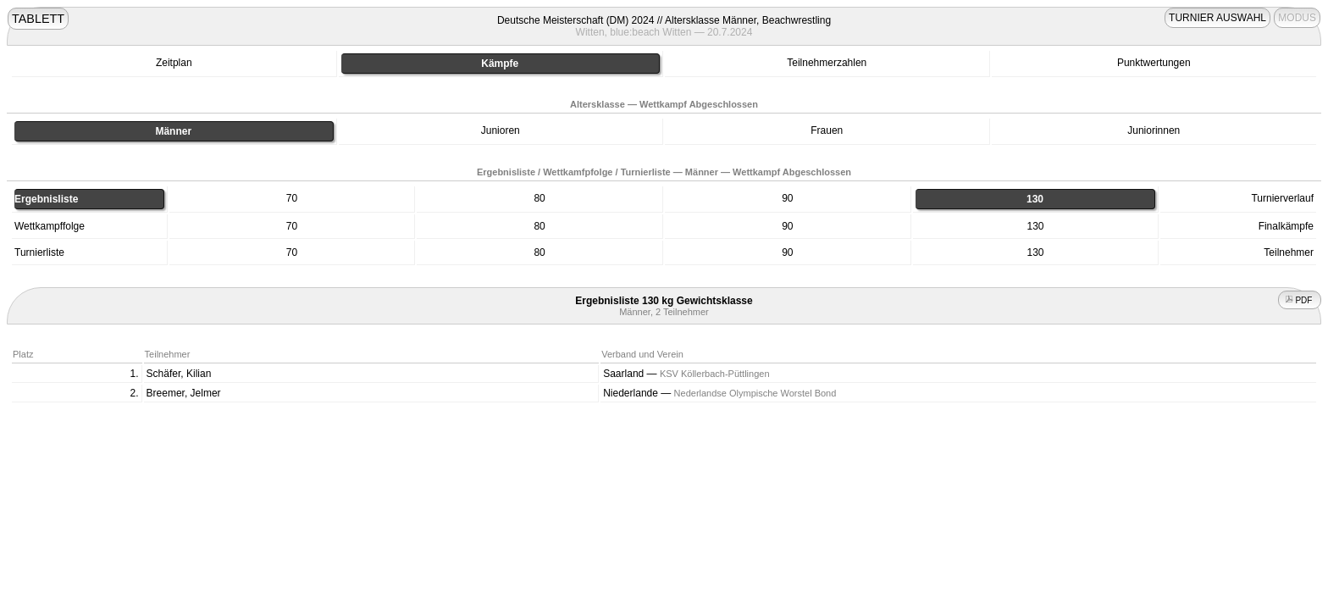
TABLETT (38, 18)
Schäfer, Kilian (179, 374)
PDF (1300, 300)
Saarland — (686, 374)
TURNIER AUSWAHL (1217, 18)
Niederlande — (719, 393)
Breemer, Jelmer (184, 393)
